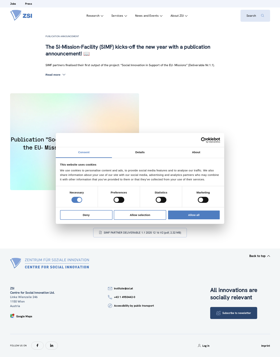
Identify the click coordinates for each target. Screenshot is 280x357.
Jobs (13, 3)
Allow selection (140, 215)
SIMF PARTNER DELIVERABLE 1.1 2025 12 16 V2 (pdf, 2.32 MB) (140, 233)
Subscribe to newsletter (233, 313)
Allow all (194, 215)
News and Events (149, 16)
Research (94, 16)
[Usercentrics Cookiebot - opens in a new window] (203, 140)
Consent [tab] (84, 152)
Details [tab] (140, 152)
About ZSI (179, 16)
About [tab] (196, 152)
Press (28, 3)
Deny (86, 215)
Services (119, 16)
